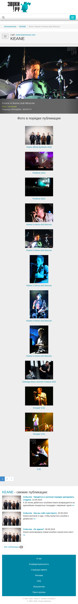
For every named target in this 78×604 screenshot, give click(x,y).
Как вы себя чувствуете (45, 513)
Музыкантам (39, 586)
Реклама (39, 575)
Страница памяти (39, 570)
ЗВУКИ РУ (27, 109)
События (27, 497)
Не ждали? (39, 529)
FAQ (39, 581)
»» (73, 505)
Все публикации (13, 547)
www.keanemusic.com (25, 35)
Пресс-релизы (39, 592)
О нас (39, 558)
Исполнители (10, 26)
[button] (6, 80)
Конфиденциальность (39, 564)
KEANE (22, 26)
